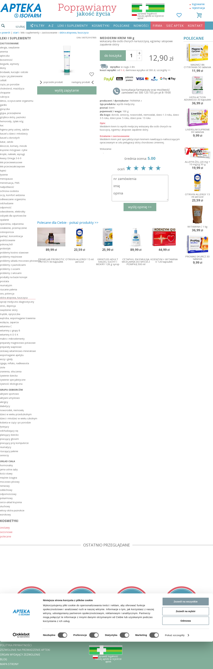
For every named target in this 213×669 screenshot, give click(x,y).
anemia (4, 51)
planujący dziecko (9, 434)
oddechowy (6, 489)
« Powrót (5, 32)
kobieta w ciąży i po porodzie (15, 422)
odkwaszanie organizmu (13, 199)
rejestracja (198, 8)
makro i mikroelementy (12, 338)
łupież (3, 170)
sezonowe (6, 532)
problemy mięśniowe (11, 256)
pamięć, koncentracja (11, 236)
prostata (4, 281)
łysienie (4, 174)
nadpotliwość (7, 186)
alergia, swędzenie (9, 47)
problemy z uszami (10, 269)
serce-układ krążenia (11, 502)
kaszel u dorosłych (10, 137)
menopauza (6, 178)
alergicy (4, 402)
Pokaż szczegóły (175, 662)
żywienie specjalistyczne (13, 379)
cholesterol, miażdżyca (12, 88)
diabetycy (5, 406)
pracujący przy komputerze (14, 443)
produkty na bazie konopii (13, 277)
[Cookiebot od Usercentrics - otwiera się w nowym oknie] (21, 662)
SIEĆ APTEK (175, 26)
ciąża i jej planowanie (11, 76)
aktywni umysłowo (10, 397)
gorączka (5, 109)
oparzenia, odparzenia (12, 223)
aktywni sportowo (9, 393)
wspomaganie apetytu (12, 355)
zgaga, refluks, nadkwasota (14, 363)
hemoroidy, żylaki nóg (11, 121)
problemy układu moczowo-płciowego (18, 260)
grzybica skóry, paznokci (13, 117)
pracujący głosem (9, 438)
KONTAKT (195, 26)
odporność (5, 207)
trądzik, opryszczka (10, 314)
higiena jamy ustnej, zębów (14, 129)
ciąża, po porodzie (9, 84)
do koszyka (112, 55)
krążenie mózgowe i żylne (13, 150)
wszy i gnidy (6, 359)
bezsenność (6, 59)
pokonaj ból (6, 244)
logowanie (198, 4)
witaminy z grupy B (10, 330)
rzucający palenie (9, 451)
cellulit (3, 80)
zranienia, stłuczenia (10, 371)
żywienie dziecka (9, 375)
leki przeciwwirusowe (11, 162)
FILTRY (39, 26)
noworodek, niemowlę (12, 410)
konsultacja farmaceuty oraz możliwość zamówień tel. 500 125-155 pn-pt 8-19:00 (146, 91)
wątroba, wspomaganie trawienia (17, 318)
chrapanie (5, 92)
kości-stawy (6, 473)
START (16, 32)
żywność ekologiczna (11, 383)
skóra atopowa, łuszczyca (73, 32)
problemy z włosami (10, 273)
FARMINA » (136, 100)
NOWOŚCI (141, 26)
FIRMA (157, 26)
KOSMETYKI (100, 26)
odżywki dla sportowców (13, 215)
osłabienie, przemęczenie (13, 228)
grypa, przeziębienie (10, 113)
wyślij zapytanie (67, 90)
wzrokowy (5, 514)
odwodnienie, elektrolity (12, 211)
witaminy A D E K (9, 334)
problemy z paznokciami (13, 264)
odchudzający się (9, 430)
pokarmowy (6, 498)
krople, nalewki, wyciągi (12, 154)
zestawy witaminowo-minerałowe (18, 351)
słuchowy (5, 506)
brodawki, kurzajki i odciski (14, 72)
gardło (3, 104)
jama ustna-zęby (9, 469)
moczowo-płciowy (9, 481)
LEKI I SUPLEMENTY (73, 26)
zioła (2, 367)
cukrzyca (4, 96)
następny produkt (83, 82)
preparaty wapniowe (11, 346)
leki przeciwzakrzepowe (12, 166)
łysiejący (4, 426)
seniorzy (4, 455)
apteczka (5, 55)
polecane (5, 536)
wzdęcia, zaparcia (9, 322)
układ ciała (7, 461)
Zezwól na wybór (185, 638)
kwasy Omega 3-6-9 (10, 158)
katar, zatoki (6, 141)
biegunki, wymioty (9, 63)
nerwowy (5, 485)
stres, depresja (8, 305)
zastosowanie (9, 43)
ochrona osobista (9, 191)
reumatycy (5, 447)
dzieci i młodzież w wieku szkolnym (18, 418)
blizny (3, 68)
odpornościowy (8, 494)
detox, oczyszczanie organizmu (16, 100)
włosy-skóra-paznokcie (12, 510)
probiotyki (5, 248)
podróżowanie (7, 240)
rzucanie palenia (8, 289)
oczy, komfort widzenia (12, 195)
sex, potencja (7, 293)
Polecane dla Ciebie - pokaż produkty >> (67, 222)
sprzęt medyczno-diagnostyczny (17, 301)
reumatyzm (6, 285)
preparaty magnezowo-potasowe (18, 342)
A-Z (51, 26)
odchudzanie (6, 203)
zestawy (5, 527)
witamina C (6, 326)
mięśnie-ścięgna (8, 477)
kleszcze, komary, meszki (13, 145)
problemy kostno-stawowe (14, 252)
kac (2, 125)
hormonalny (6, 465)
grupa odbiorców (11, 389)
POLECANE (121, 26)
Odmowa (185, 648)
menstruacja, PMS (9, 182)
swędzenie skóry (9, 310)
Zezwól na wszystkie (186, 628)
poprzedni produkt (51, 82)
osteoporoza (7, 232)
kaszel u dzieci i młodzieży (14, 133)
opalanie (4, 219)
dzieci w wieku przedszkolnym (16, 414)
